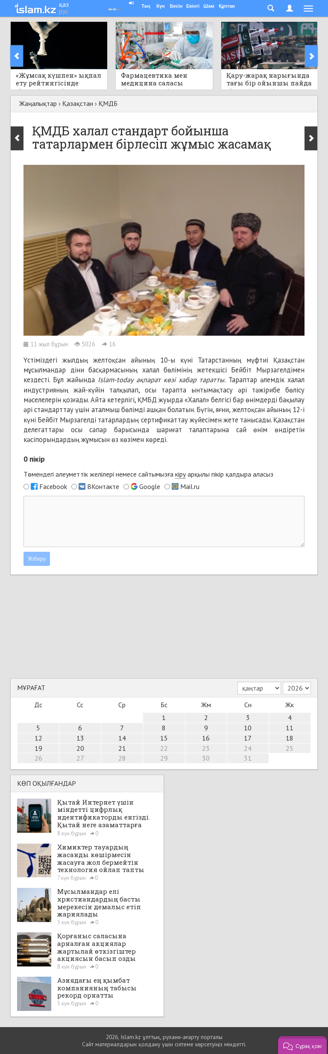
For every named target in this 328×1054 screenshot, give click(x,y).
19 (38, 748)
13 (80, 738)
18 (289, 738)
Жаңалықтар (38, 103)
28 (122, 758)
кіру (180, 474)
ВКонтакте (103, 486)
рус (63, 11)
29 (164, 758)
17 (248, 738)
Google (149, 486)
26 (38, 758)
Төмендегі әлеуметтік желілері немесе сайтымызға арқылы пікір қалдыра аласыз (148, 474)
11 (289, 727)
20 (80, 748)
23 (206, 748)
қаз (64, 4)
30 (206, 758)
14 (122, 738)
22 (164, 748)
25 (289, 748)
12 (38, 738)
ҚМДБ (108, 103)
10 (248, 727)
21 (122, 748)
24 (248, 748)
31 (248, 758)
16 (206, 738)
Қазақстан (77, 103)
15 (164, 738)
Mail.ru (189, 486)
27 (80, 758)
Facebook (53, 486)
